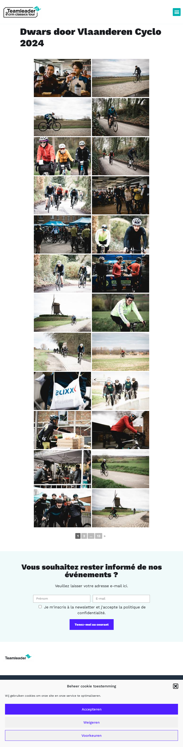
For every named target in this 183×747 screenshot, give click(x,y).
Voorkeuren (91, 735)
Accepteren (92, 709)
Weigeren (91, 722)
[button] (175, 686)
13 (98, 536)
